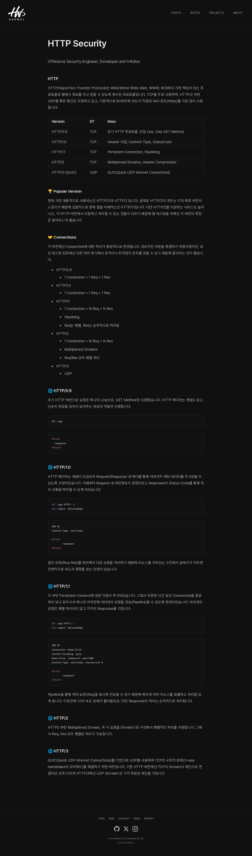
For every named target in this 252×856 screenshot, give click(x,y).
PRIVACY (149, 818)
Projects (216, 13)
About (238, 13)
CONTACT (124, 818)
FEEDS (136, 818)
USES (111, 818)
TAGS (101, 818)
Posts (176, 13)
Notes (195, 13)
